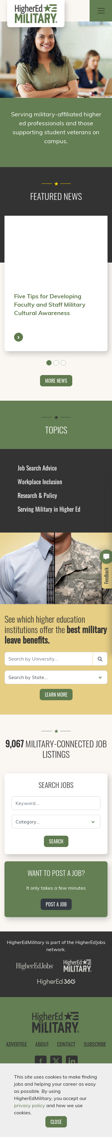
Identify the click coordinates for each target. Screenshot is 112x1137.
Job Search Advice (37, 467)
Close (56, 1121)
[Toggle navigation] (101, 11)
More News (56, 380)
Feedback (106, 575)
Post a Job (56, 904)
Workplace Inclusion (40, 481)
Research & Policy (37, 495)
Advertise (16, 1044)
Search (56, 841)
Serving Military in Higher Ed (49, 509)
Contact (66, 1044)
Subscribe (95, 1044)
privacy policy (29, 1105)
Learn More (56, 694)
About (42, 1044)
